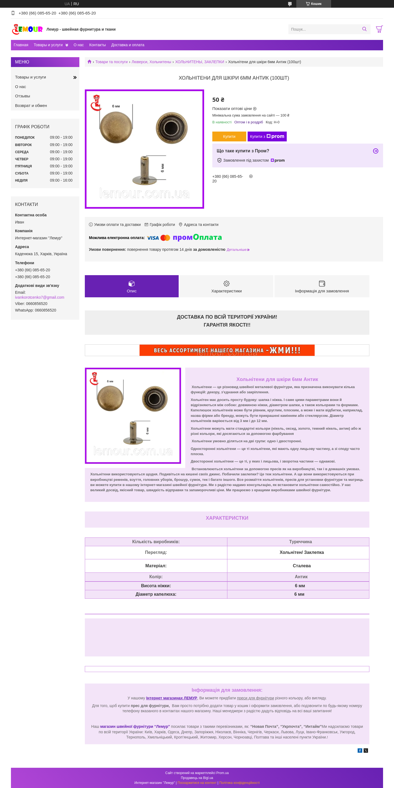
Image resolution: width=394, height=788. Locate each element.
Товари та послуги (111, 62)
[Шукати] (364, 29)
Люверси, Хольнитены (151, 62)
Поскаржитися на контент (197, 783)
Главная (21, 45)
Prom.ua (222, 773)
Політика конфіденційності (239, 783)
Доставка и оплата (127, 45)
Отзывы (22, 96)
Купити (229, 136)
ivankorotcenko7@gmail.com (39, 297)
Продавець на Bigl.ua (197, 778)
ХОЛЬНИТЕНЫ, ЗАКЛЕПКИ (199, 62)
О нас (79, 45)
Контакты (97, 45)
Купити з (267, 136)
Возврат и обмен (31, 105)
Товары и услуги (48, 45)
